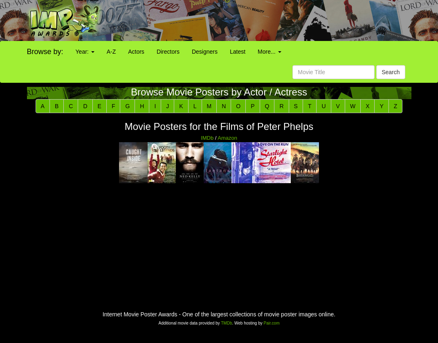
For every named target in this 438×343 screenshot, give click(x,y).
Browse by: (45, 52)
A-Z (111, 51)
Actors (136, 51)
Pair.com (272, 323)
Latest (237, 51)
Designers (205, 51)
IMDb (207, 138)
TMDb (226, 323)
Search (391, 72)
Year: (85, 51)
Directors (168, 51)
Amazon (227, 138)
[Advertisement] (274, 20)
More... (269, 51)
